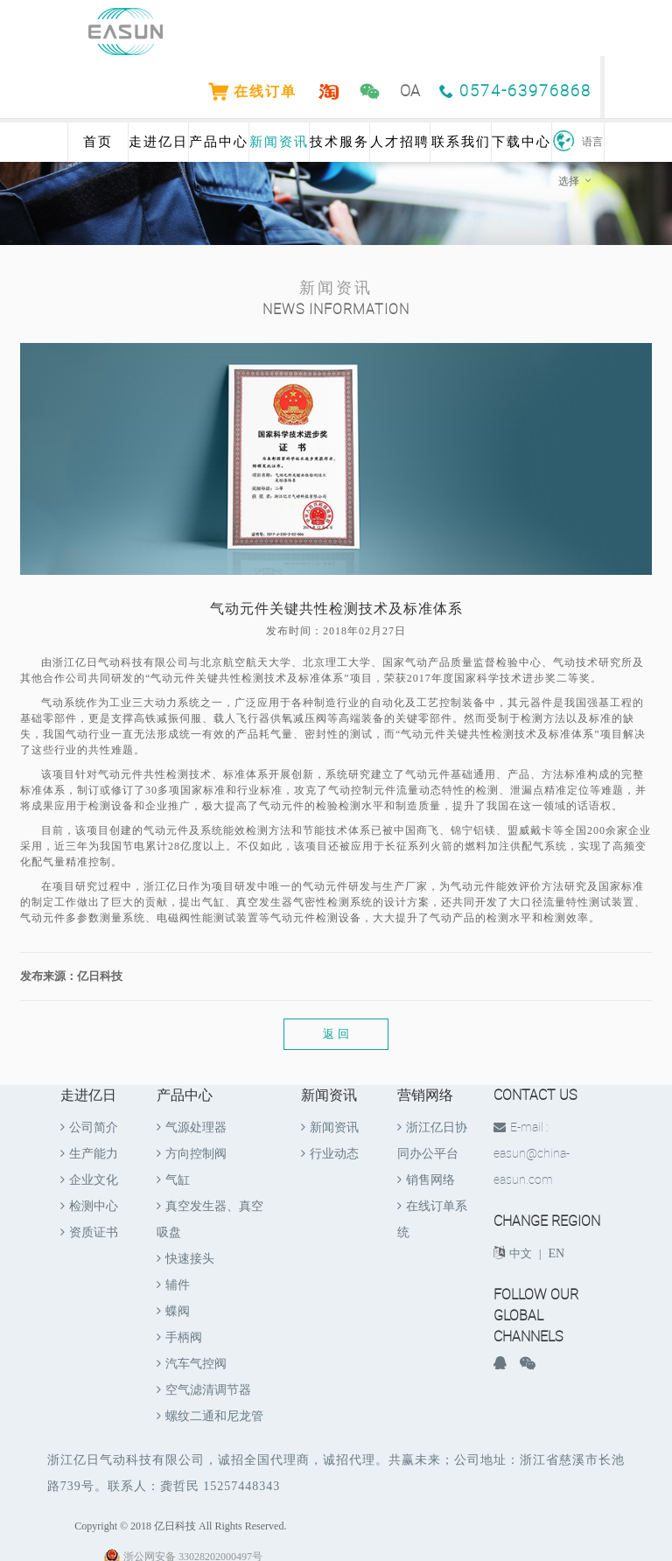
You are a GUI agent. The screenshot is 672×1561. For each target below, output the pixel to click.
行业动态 (330, 1153)
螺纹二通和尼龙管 (210, 1416)
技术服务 (339, 142)
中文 (520, 1253)
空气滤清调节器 (204, 1389)
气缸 (173, 1179)
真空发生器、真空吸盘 (210, 1219)
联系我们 (461, 142)
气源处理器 (192, 1127)
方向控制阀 (192, 1153)
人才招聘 (400, 142)
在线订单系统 (432, 1219)
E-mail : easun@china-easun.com (532, 1153)
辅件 (173, 1285)
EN (557, 1253)
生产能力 (89, 1153)
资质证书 (89, 1232)
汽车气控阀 (192, 1363)
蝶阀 (173, 1311)
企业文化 (89, 1179)
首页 (98, 142)
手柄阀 (179, 1337)
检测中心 (89, 1206)
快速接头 (185, 1258)
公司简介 (89, 1127)
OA (412, 91)
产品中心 (218, 142)
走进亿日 (158, 142)
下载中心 (521, 142)
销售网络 (426, 1179)
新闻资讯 (279, 142)
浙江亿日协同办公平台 (432, 1140)
